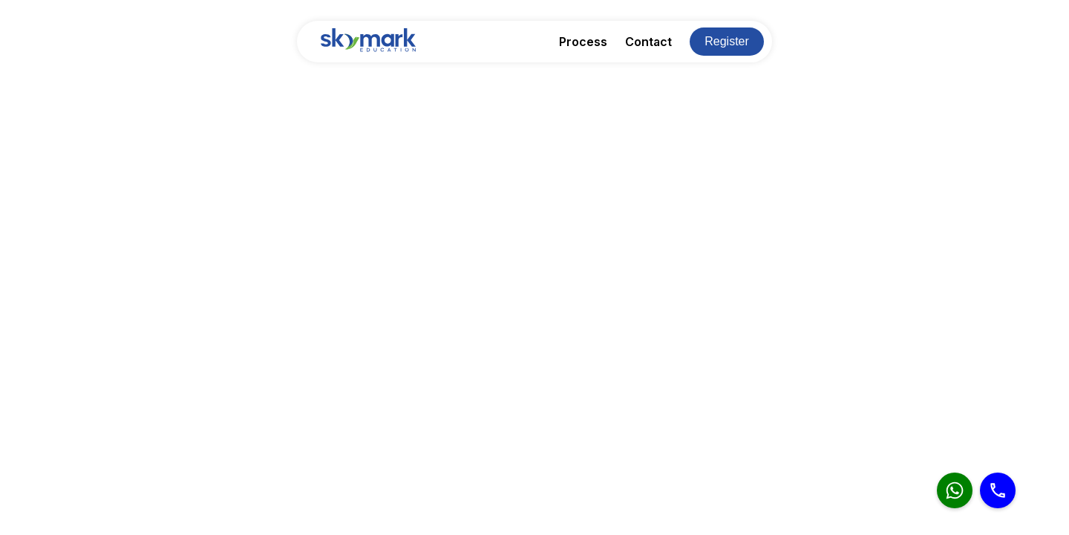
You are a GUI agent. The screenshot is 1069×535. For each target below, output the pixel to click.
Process (583, 41)
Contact (648, 41)
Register (727, 41)
